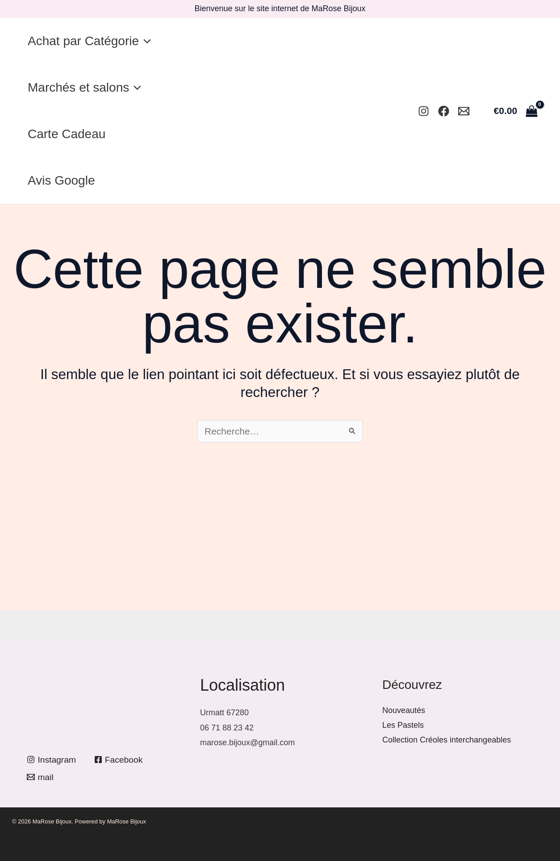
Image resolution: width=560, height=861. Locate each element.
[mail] (41, 777)
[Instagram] (423, 111)
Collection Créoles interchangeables (446, 739)
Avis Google (63, 180)
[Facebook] (443, 111)
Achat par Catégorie (92, 41)
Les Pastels (403, 725)
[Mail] (463, 111)
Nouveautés (403, 710)
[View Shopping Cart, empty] (515, 110)
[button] (148, 41)
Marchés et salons (87, 87)
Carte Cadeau (69, 134)
